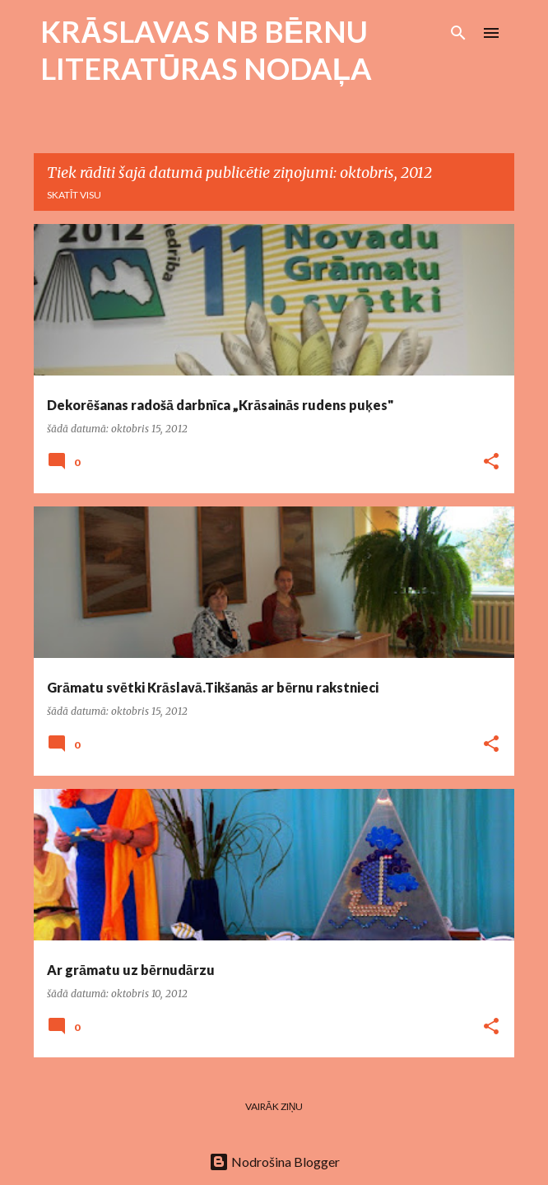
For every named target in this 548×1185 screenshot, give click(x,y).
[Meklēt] (458, 33)
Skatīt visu (74, 195)
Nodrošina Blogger (274, 1161)
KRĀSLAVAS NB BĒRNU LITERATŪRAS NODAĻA (206, 49)
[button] (491, 462)
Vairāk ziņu (274, 1106)
